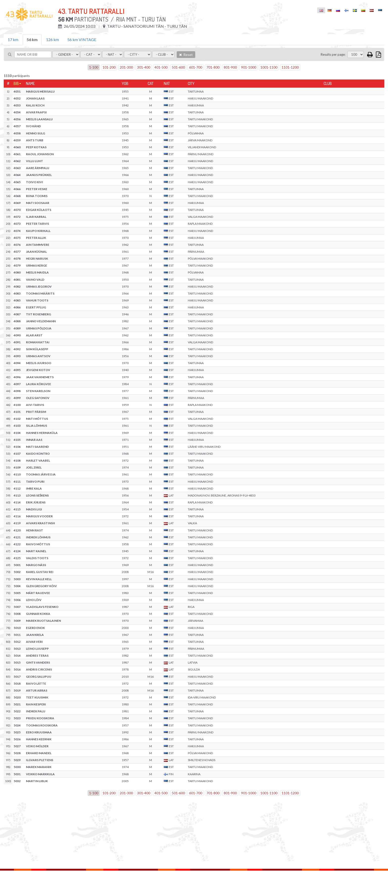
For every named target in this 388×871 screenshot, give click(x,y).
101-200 (109, 67)
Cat (150, 83)
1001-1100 (268, 67)
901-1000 (248, 67)
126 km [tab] (52, 39)
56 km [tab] (32, 39)
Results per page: (333, 54)
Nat (167, 83)
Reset (186, 54)
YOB (125, 83)
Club (328, 83)
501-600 (178, 67)
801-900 (230, 67)
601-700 (195, 67)
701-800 (212, 67)
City (191, 83)
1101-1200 (290, 67)
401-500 (161, 67)
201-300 (126, 67)
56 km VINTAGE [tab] (81, 39)
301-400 (143, 67)
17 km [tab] (13, 39)
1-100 (93, 67)
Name (30, 83)
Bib (16, 83)
